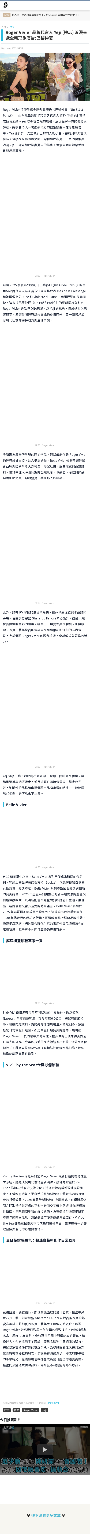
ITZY (6, 1410)
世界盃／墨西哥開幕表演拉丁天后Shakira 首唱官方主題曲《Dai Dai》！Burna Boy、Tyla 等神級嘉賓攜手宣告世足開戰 (48, 15)
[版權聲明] (53, 1402)
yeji (44, 1410)
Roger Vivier (30, 1410)
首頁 (3, 26)
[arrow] (5, 5)
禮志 (16, 1410)
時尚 (12, 26)
